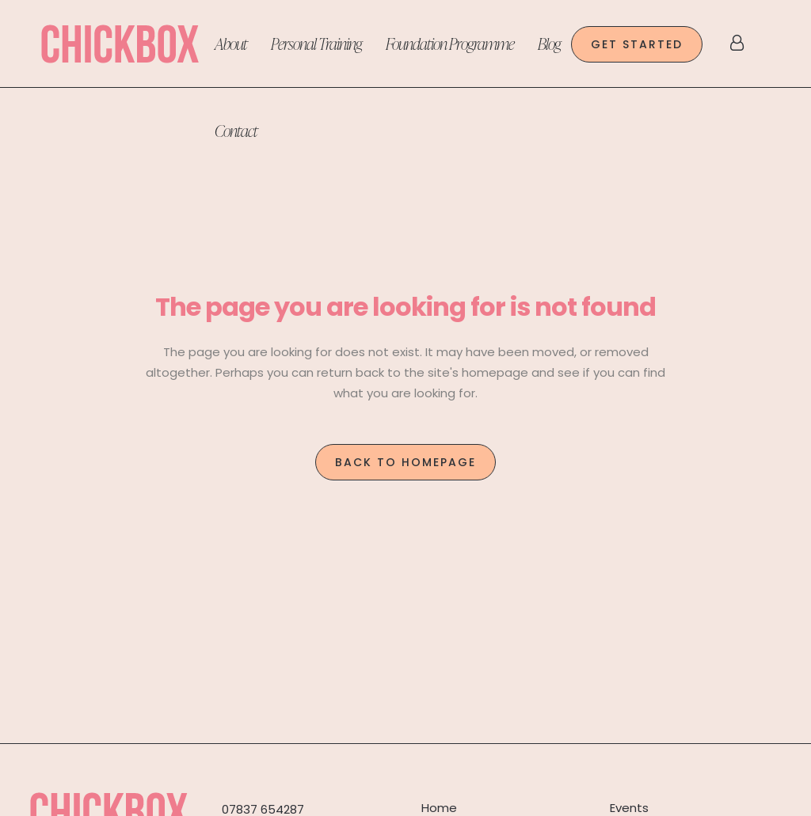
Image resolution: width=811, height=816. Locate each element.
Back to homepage (405, 462)
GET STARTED (637, 44)
